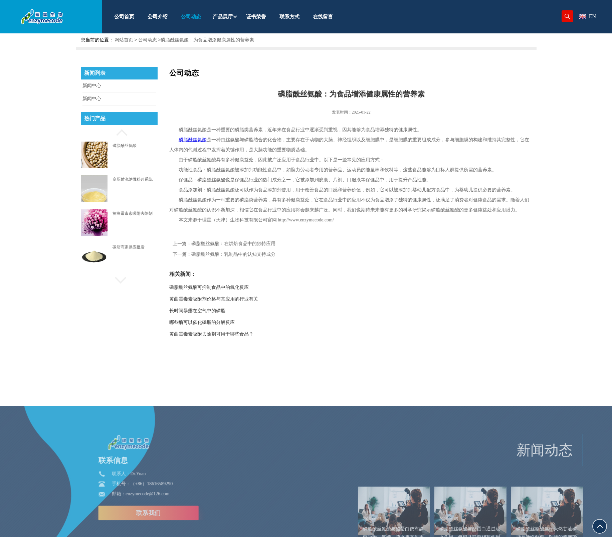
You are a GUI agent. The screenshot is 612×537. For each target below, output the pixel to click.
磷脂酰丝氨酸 (125, 145)
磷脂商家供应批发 (129, 247)
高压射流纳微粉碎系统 (133, 179)
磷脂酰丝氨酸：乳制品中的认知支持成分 (256, 254)
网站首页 (124, 39)
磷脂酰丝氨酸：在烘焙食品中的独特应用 (256, 243)
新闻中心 (91, 85)
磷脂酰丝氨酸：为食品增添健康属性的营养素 (207, 39)
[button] (119, 131)
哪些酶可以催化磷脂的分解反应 (224, 322)
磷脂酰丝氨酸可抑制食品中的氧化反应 (231, 287)
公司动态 (147, 39)
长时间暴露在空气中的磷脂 (220, 310)
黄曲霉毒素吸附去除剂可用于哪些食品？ (234, 334)
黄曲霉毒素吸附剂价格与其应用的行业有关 (236, 299)
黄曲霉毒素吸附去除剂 (133, 213)
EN (587, 16)
